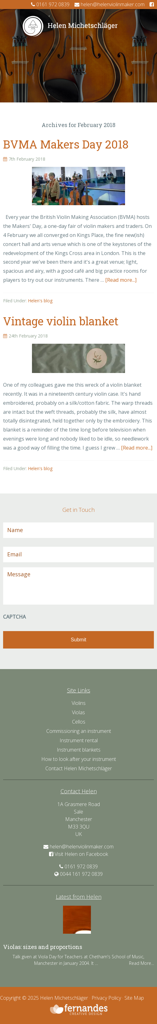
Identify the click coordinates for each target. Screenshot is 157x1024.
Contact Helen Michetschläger (78, 768)
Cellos (78, 721)
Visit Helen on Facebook (78, 854)
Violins (79, 703)
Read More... (141, 963)
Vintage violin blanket (61, 321)
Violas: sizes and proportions (42, 947)
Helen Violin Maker (78, 26)
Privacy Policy (106, 997)
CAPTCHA (14, 617)
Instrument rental (79, 740)
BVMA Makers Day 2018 (65, 144)
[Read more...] (121, 279)
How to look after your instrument (78, 759)
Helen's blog (40, 301)
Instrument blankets (79, 749)
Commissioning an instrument (78, 731)
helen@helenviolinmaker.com (109, 4)
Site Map (134, 997)
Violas (78, 712)
